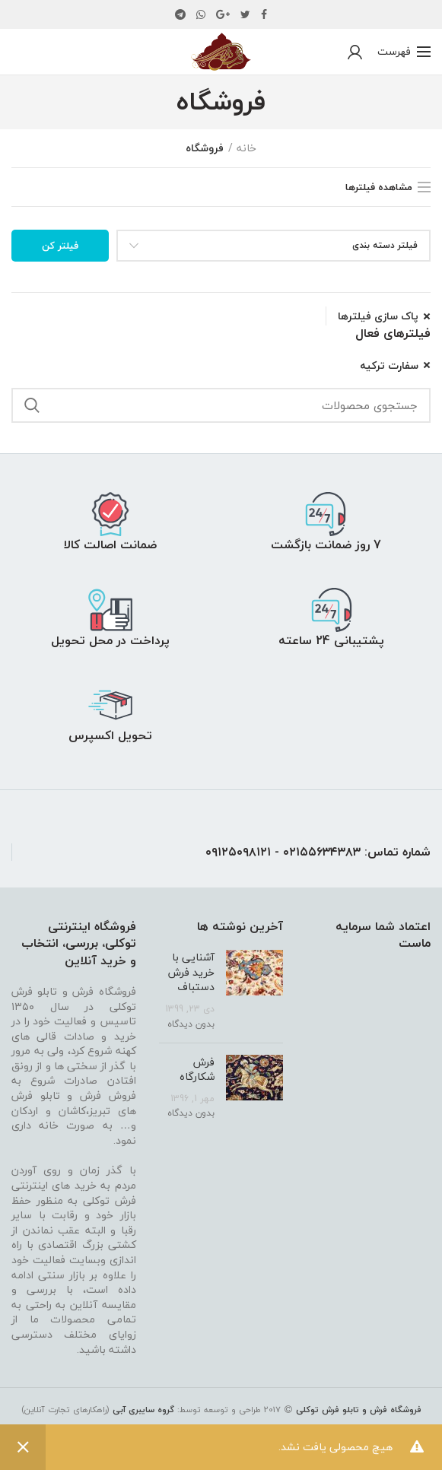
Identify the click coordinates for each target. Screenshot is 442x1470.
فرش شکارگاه (197, 1069)
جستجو (32, 405)
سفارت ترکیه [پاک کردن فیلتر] (389, 365)
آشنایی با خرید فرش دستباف (191, 972)
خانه (246, 148)
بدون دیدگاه (191, 1024)
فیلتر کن (60, 245)
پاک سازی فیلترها (378, 316)
